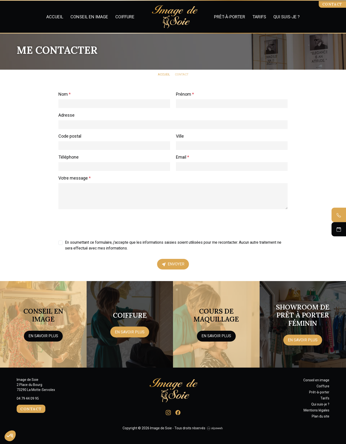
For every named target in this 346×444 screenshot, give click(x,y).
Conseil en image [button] (89, 16)
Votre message (74, 178)
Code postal (69, 136)
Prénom (185, 94)
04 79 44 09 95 (28, 398)
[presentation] (95, 222)
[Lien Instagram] (168, 412)
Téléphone (68, 157)
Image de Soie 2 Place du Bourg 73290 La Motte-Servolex (36, 385)
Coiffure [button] (124, 16)
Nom (64, 94)
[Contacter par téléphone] (339, 215)
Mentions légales (316, 410)
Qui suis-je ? (286, 16)
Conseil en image (316, 380)
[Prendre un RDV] (339, 229)
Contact (332, 4)
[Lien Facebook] (177, 412)
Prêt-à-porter (319, 392)
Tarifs (259, 16)
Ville (180, 136)
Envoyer (173, 264)
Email (182, 157)
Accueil (54, 16)
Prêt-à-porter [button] (229, 16)
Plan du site (320, 416)
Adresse (66, 115)
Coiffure (323, 386)
